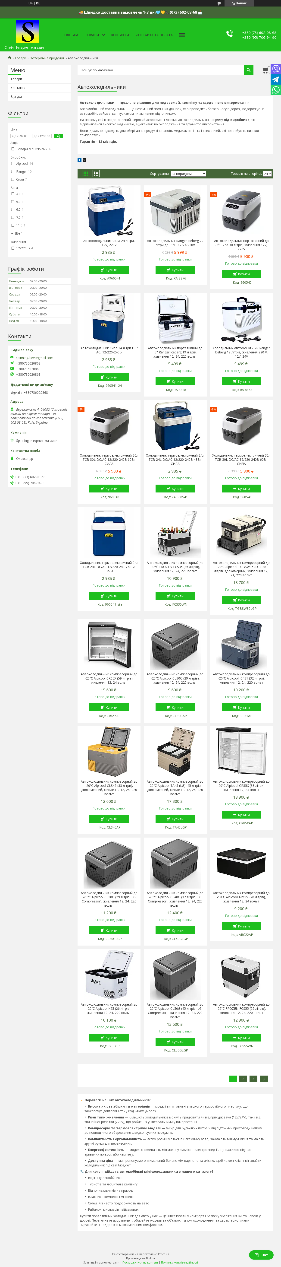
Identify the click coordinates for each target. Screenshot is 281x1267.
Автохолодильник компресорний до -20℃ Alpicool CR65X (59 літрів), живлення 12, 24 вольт (109, 678)
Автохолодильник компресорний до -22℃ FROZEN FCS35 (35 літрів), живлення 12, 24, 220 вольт (175, 567)
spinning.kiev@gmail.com (34, 358)
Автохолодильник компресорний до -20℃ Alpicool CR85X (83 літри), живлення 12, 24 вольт (241, 785)
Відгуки (16, 96)
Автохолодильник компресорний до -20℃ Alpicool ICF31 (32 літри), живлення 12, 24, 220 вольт (241, 678)
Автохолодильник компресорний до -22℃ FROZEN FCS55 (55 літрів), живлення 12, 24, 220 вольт (241, 1008)
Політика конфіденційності (179, 1262)
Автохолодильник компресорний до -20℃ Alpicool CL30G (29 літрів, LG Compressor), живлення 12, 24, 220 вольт (109, 899)
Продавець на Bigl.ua (140, 1258)
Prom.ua (163, 1254)
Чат (261, 1255)
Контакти (120, 35)
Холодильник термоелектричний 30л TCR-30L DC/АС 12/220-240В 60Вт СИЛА (109, 459)
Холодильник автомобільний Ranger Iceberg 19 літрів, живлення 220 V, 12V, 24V (241, 352)
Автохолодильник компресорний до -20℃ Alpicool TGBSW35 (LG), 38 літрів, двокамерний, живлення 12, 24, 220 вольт (241, 569)
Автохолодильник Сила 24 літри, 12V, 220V (109, 243)
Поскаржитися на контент (140, 1262)
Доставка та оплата (154, 35)
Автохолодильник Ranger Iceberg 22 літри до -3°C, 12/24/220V (175, 243)
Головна (70, 35)
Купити (111, 269)
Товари (92, 35)
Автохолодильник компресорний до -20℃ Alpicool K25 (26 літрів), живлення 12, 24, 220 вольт (109, 1008)
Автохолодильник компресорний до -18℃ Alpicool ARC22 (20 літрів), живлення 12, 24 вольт (241, 897)
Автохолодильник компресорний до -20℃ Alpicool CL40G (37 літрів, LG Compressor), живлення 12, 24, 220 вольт (175, 899)
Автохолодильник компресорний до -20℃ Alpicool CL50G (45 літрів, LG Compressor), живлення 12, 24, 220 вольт (175, 1010)
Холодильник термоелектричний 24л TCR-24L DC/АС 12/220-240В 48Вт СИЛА (175, 459)
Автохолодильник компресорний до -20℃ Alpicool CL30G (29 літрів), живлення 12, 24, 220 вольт (175, 678)
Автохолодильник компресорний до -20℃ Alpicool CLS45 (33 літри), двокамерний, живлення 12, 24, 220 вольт (109, 787)
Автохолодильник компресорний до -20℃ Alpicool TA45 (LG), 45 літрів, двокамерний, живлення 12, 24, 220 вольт (175, 787)
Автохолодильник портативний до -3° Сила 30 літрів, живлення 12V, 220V (241, 245)
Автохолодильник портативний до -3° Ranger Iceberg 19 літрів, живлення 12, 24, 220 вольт (175, 352)
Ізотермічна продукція (47, 58)
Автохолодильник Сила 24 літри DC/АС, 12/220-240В (109, 350)
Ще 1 (19, 233)
